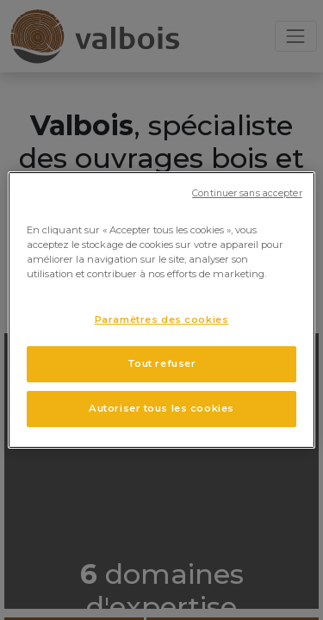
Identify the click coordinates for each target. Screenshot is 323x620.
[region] (161, 310)
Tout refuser (161, 363)
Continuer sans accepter (246, 193)
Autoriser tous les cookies (161, 408)
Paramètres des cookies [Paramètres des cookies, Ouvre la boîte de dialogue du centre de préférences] (162, 319)
